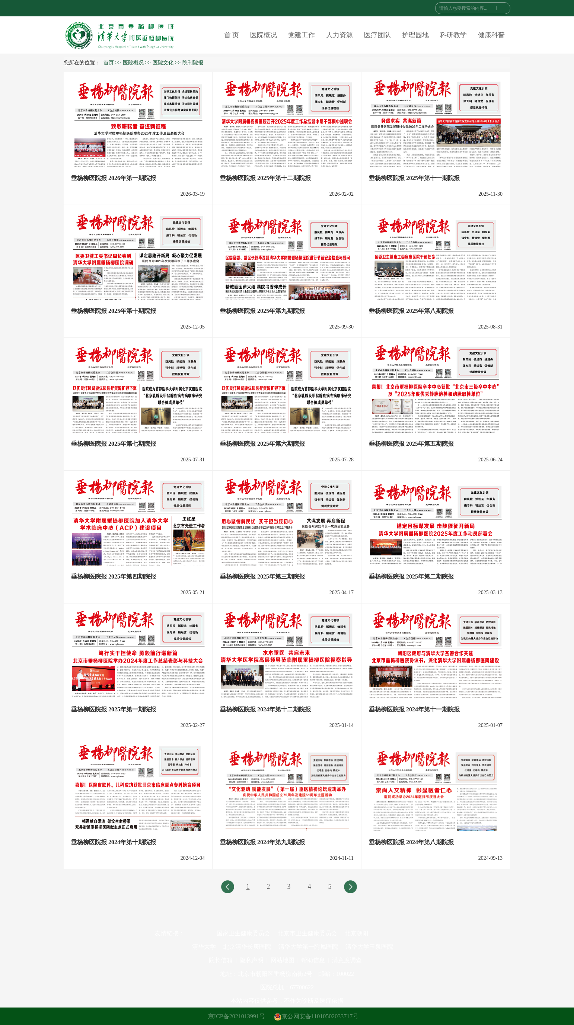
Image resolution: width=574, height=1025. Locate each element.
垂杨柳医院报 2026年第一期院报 (113, 178)
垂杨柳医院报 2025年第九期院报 (262, 311)
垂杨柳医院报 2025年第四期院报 (113, 576)
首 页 (231, 35)
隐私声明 (252, 960)
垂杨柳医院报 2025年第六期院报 (262, 444)
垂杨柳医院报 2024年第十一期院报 (414, 709)
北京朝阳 (357, 933)
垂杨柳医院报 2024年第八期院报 (411, 842)
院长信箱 (221, 960)
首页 (108, 62)
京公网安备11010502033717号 (316, 1016)
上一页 (227, 888)
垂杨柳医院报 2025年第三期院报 (262, 576)
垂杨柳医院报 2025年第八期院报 (411, 311)
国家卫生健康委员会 (243, 933)
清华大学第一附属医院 (308, 947)
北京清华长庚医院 (247, 947)
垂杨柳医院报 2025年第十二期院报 (265, 178)
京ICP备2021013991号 (236, 1016)
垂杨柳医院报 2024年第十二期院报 (265, 709)
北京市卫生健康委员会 (307, 933)
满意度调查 (347, 960)
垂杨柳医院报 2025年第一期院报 (113, 709)
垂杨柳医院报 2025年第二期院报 (411, 576)
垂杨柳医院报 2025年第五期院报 (411, 444)
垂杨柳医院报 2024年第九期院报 (262, 842)
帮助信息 (313, 960)
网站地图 (282, 960)
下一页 (350, 888)
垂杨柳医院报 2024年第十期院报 (113, 842)
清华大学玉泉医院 (369, 947)
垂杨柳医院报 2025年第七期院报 (113, 444)
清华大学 (204, 947)
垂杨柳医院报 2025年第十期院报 (113, 311)
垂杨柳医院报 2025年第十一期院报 (414, 178)
